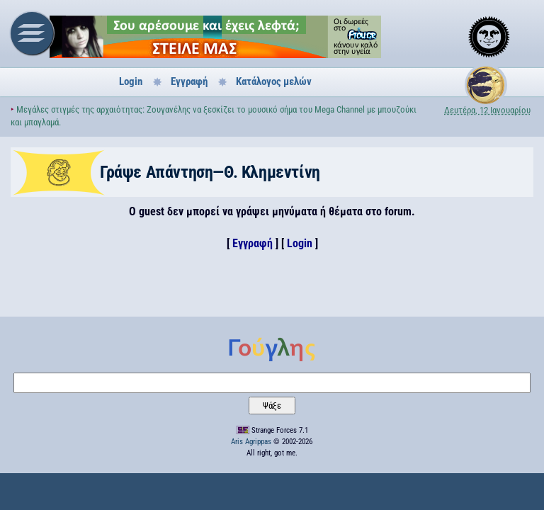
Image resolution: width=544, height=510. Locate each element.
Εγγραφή (189, 81)
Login (130, 81)
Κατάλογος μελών (274, 81)
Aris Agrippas (251, 441)
